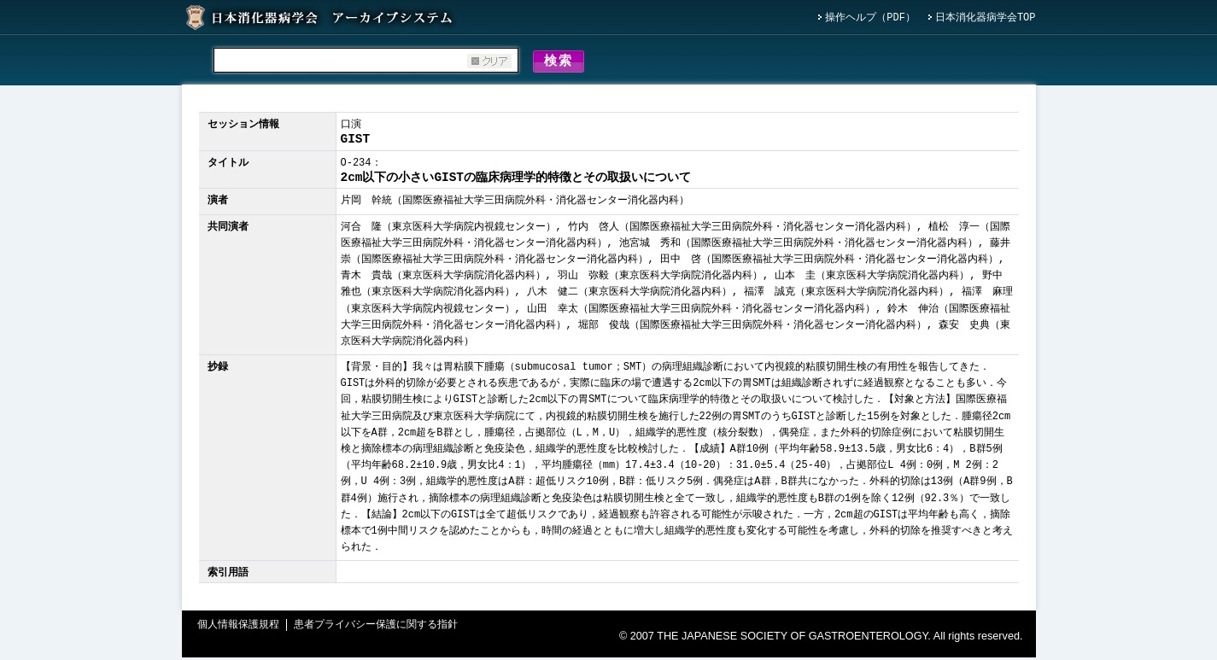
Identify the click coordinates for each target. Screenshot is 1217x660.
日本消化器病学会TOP (985, 18)
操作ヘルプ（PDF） (870, 18)
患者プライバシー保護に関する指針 (376, 628)
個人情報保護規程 (238, 628)
